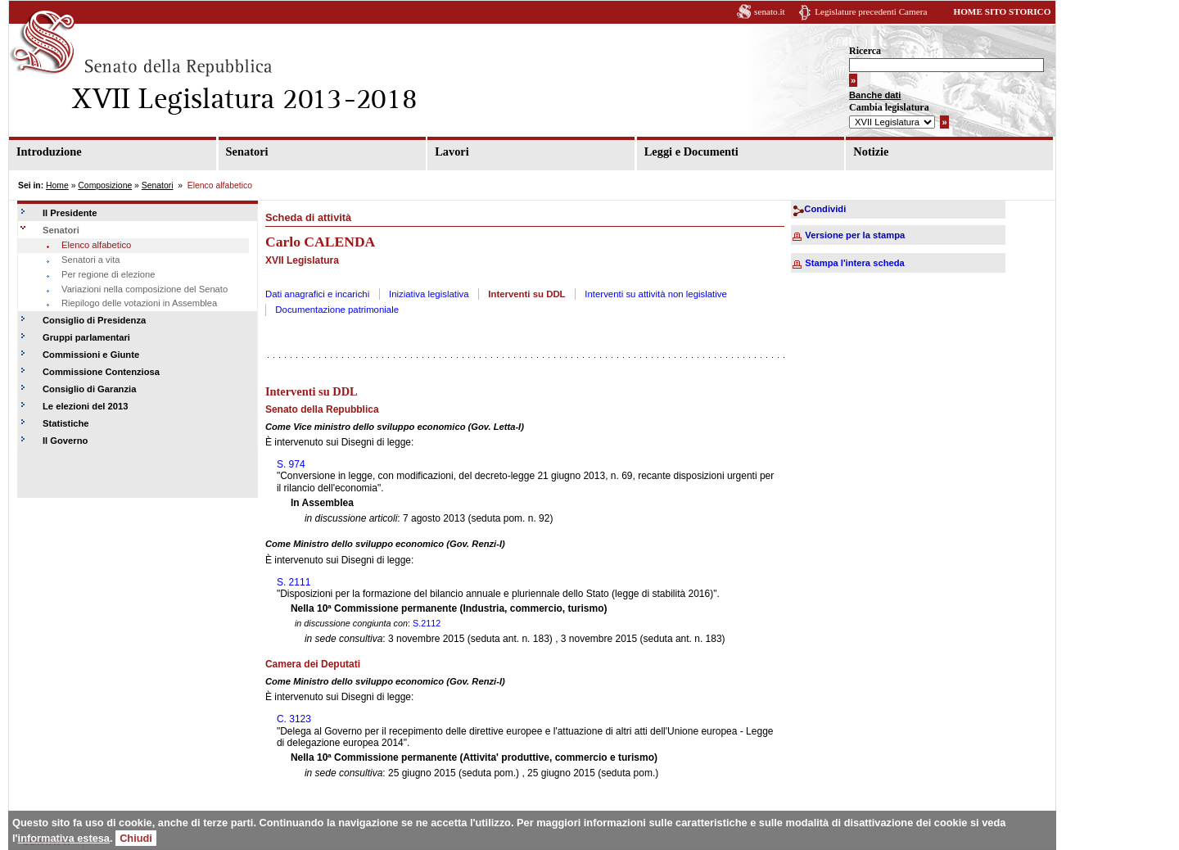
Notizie (870, 151)
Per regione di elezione (108, 274)
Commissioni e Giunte (91, 354)
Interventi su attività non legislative (656, 294)
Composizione (105, 185)
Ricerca (865, 51)
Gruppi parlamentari (86, 337)
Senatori (247, 151)
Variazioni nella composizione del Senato (144, 289)
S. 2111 (293, 582)
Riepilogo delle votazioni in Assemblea (139, 303)
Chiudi (136, 838)
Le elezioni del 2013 (85, 406)
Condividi (825, 209)
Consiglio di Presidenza (94, 320)
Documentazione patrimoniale (337, 309)
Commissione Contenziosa (101, 372)
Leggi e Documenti (691, 151)
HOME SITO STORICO (1001, 11)
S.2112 (426, 623)
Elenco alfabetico (96, 245)
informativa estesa (64, 838)
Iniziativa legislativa (429, 294)
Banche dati (875, 95)
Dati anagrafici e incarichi (317, 294)
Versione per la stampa (855, 235)
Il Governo (65, 440)
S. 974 (291, 464)
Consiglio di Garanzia (89, 389)
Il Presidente (70, 213)
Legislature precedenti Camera (871, 11)
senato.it (769, 11)
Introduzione (49, 151)
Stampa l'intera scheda (854, 263)
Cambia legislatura (889, 107)
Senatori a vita (90, 259)
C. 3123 (294, 719)
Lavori (452, 151)
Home (57, 185)
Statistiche (66, 423)
